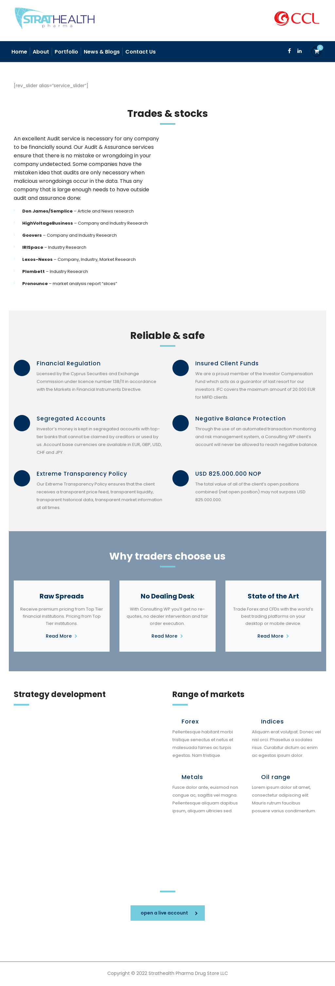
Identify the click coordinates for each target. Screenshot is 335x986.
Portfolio (66, 52)
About (41, 52)
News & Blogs (102, 52)
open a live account (169, 913)
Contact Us (140, 52)
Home (19, 52)
